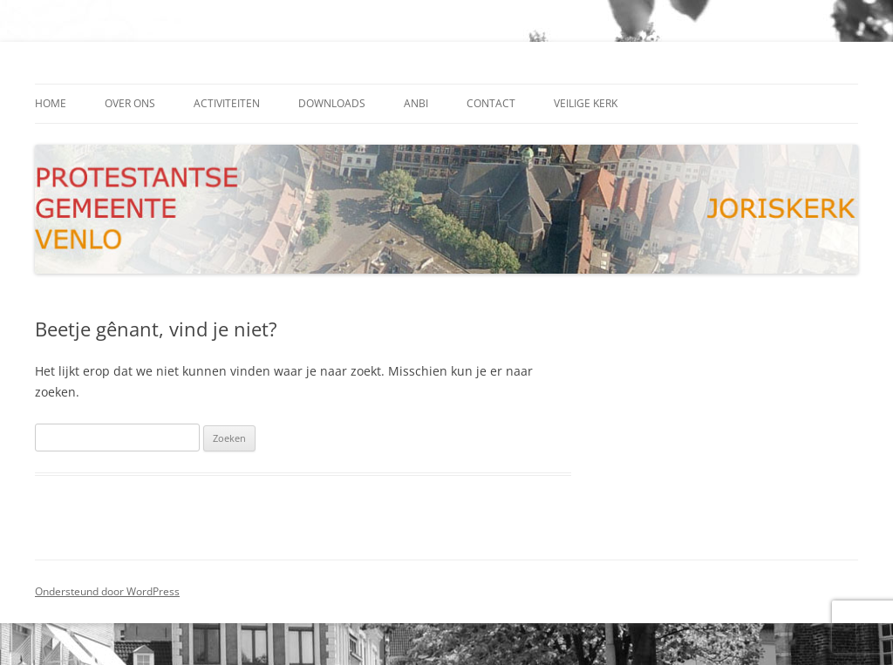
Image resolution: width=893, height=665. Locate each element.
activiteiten (227, 103)
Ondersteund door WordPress (107, 591)
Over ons (130, 103)
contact (491, 103)
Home (50, 103)
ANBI (416, 103)
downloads (331, 103)
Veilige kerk (585, 103)
